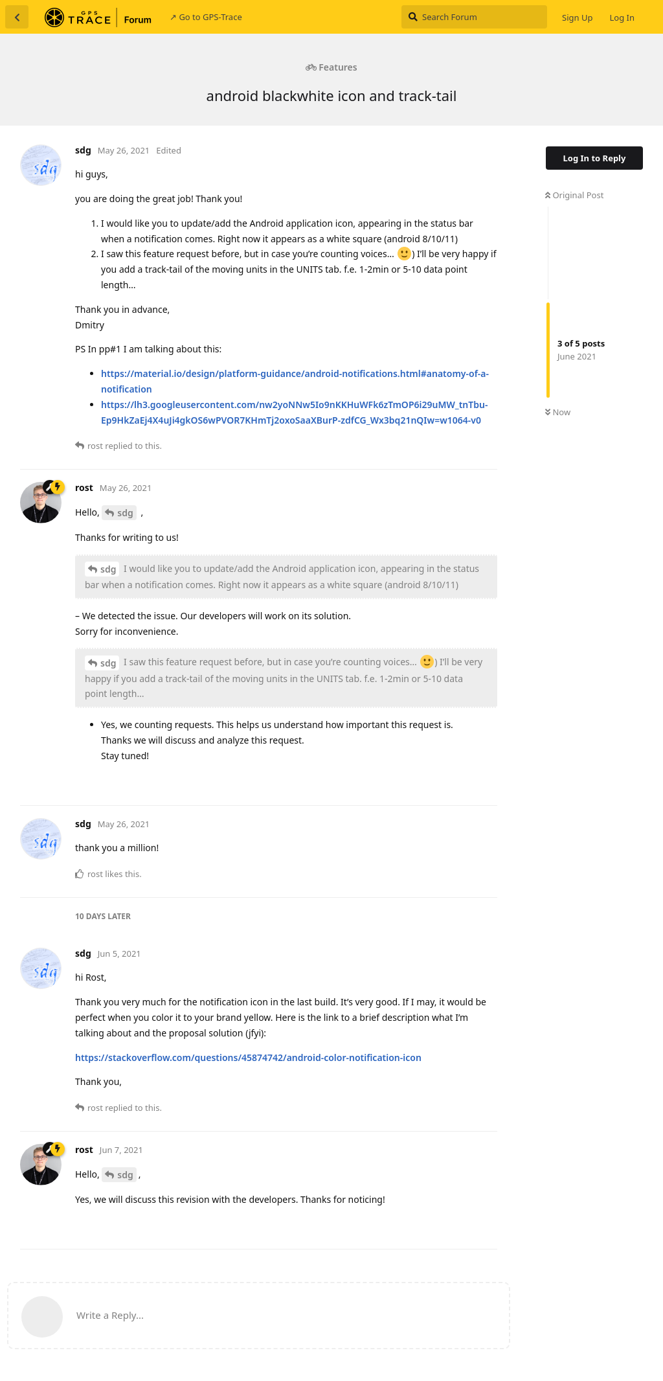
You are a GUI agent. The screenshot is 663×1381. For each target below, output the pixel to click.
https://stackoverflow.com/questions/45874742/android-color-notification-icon (248, 1057)
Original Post (574, 195)
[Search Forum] (474, 17)
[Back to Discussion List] (16, 17)
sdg (125, 513)
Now (557, 412)
